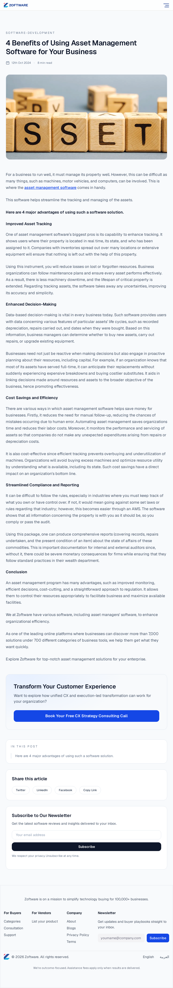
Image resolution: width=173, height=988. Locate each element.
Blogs (71, 928)
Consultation (13, 928)
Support (10, 935)
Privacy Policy (78, 935)
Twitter (21, 790)
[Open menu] (166, 5)
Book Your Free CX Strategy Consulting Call (86, 715)
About (71, 921)
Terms (71, 941)
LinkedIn (42, 790)
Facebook (65, 790)
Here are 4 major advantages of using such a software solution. (64, 756)
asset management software (50, 187)
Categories (12, 921)
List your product (45, 921)
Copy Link (90, 790)
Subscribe (86, 847)
